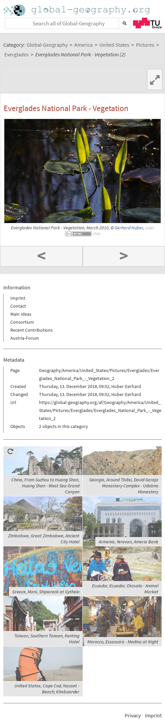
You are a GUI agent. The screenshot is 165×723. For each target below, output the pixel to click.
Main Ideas (20, 314)
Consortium (22, 322)
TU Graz (147, 23)
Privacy (133, 715)
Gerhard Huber (129, 228)
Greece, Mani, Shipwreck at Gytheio (45, 592)
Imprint (17, 298)
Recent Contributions (31, 330)
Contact (18, 306)
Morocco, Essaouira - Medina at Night (122, 642)
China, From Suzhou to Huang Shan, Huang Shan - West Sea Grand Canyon (45, 486)
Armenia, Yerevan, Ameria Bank (128, 542)
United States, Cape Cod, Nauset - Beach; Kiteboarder (46, 689)
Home (77, 10)
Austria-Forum (24, 338)
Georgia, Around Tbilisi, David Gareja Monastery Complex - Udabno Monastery (123, 486)
